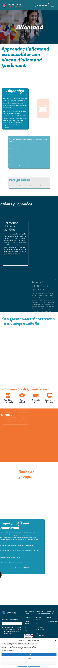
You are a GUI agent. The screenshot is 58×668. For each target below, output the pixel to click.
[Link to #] (52, 5)
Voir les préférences (29, 662)
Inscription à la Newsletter (9, 620)
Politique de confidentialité (34, 666)
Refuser (29, 658)
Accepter (29, 654)
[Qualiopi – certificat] (28, 634)
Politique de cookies (22, 666)
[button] (55, 640)
